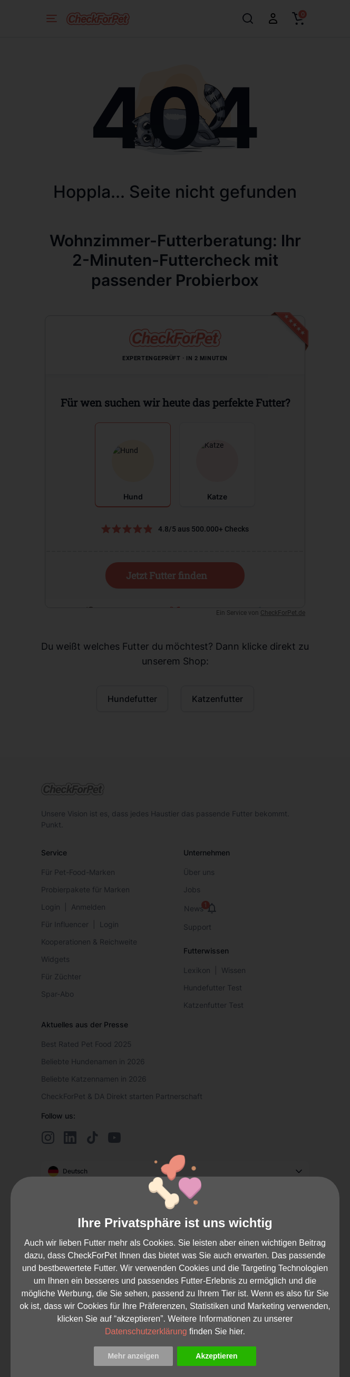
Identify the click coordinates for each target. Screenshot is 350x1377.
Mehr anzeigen (133, 1356)
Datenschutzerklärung (146, 1331)
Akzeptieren (216, 1356)
